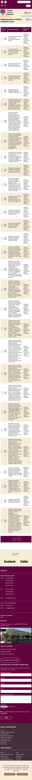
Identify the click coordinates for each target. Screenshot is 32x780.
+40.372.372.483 (9, 591)
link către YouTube (24, 561)
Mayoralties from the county (7, 735)
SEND (6, 717)
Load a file (3, 705)
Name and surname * (6, 672)
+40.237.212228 (9, 589)
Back (28, 19)
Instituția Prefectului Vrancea (7, 754)
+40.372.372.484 (9, 594)
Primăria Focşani (4, 756)
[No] (30, 770)
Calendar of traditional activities (7, 732)
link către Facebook (10, 561)
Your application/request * (7, 694)
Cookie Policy (3, 742)
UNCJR (2, 752)
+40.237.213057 (9, 580)
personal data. (4, 713)
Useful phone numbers (6, 740)
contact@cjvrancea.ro (10, 598)
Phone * (3, 683)
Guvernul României (5, 757)
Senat (17, 752)
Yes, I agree (10, 774)
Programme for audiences (7, 654)
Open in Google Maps (7, 646)
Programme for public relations (8, 649)
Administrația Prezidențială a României (7, 760)
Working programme (6, 651)
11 (19, 539)
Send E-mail (2, 5)
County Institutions (5, 733)
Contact (2, 730)
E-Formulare (18, 757)
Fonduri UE (18, 759)
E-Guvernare (18, 756)
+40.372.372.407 (9, 583)
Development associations (6, 737)
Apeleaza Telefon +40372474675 (5, 5)
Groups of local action (5, 738)
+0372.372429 (8, 605)
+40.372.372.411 (9, 585)
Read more (22, 774)
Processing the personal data (10, 660)
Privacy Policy (3, 743)
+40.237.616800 (9, 578)
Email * (2, 689)
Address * (3, 678)
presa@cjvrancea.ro (10, 608)
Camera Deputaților (20, 754)
